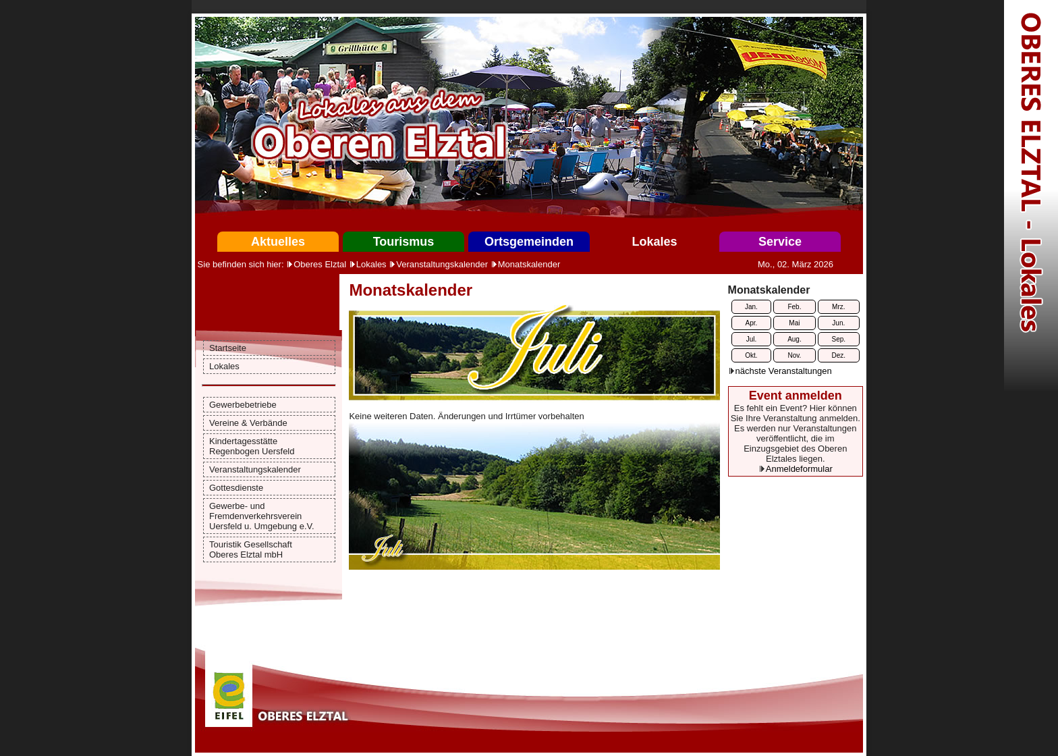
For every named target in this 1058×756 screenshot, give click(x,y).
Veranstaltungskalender (442, 264)
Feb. (794, 306)
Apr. (752, 323)
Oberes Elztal (320, 264)
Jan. (751, 306)
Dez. (839, 355)
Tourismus (404, 241)
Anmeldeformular (799, 469)
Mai (794, 323)
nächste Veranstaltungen (783, 371)
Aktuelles (278, 241)
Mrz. (838, 306)
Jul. (751, 339)
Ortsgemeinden (529, 241)
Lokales (654, 241)
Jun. (838, 323)
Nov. (795, 355)
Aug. (794, 339)
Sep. (839, 339)
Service (780, 241)
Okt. (751, 355)
